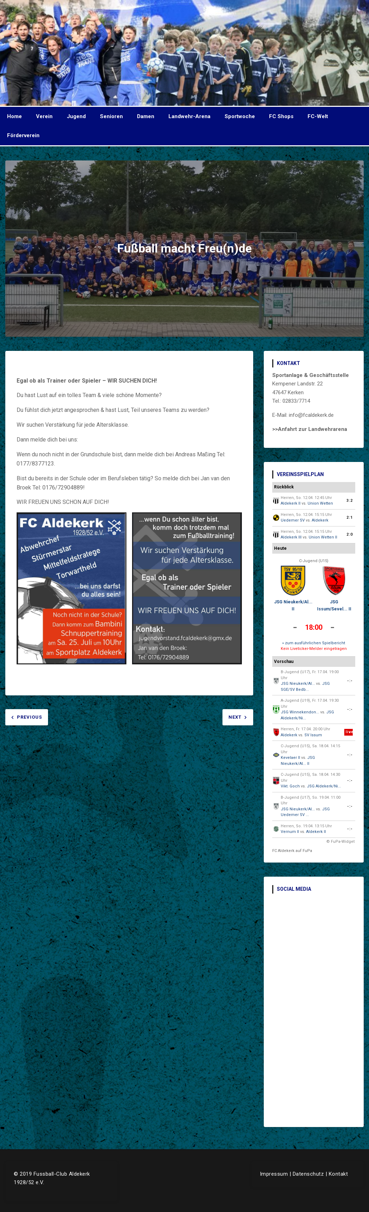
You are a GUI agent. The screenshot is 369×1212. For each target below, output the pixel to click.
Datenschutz (308, 1174)
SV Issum (313, 735)
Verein (44, 116)
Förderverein (23, 135)
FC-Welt (318, 116)
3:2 (349, 500)
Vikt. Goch (290, 786)
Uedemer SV (293, 520)
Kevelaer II (290, 757)
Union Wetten (320, 503)
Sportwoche (240, 116)
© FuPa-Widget (340, 841)
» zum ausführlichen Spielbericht (313, 643)
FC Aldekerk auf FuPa (292, 850)
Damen (145, 116)
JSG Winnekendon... (300, 712)
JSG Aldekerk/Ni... (324, 786)
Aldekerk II (290, 503)
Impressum (274, 1174)
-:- (350, 680)
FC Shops (281, 116)
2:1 (349, 517)
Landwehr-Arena (189, 116)
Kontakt (338, 1174)
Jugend (76, 116)
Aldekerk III (291, 537)
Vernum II (290, 831)
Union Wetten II (323, 537)
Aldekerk (320, 520)
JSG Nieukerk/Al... (298, 683)
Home (14, 116)
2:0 (349, 534)
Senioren (111, 116)
